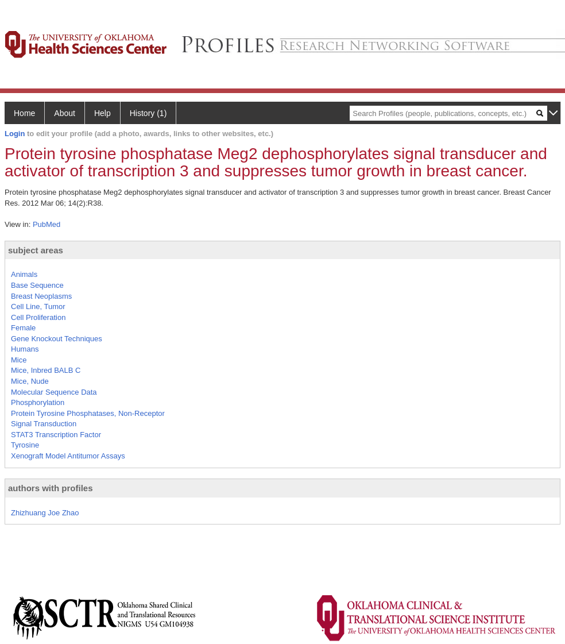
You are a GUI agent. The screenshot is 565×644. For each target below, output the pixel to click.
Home (24, 113)
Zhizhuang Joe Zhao (45, 512)
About (64, 113)
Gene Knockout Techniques (56, 338)
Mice (18, 360)
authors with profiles (50, 488)
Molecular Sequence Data (54, 392)
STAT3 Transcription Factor (56, 434)
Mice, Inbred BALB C (45, 370)
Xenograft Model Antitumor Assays (68, 456)
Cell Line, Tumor (38, 306)
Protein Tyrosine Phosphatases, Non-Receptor (88, 413)
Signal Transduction (43, 423)
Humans (24, 349)
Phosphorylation (37, 402)
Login (15, 133)
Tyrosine (25, 445)
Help (102, 113)
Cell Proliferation (38, 317)
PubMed (46, 224)
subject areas (35, 250)
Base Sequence (37, 285)
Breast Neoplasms (41, 296)
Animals (24, 274)
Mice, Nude (30, 381)
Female (23, 327)
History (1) (148, 113)
